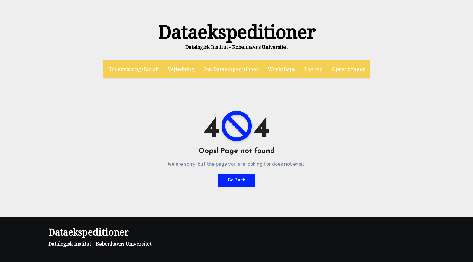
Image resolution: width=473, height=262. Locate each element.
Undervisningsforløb (133, 69)
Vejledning (181, 69)
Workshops (281, 69)
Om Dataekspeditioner (231, 69)
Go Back (236, 180)
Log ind (313, 69)
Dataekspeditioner (236, 32)
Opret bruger (348, 69)
